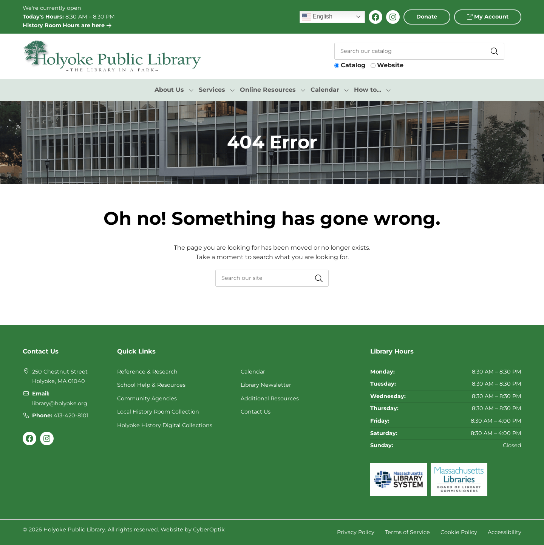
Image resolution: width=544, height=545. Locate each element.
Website (390, 65)
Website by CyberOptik (193, 529)
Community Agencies (147, 398)
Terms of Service (407, 532)
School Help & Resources (151, 384)
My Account (487, 16)
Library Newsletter (266, 384)
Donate (426, 16)
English (317, 17)
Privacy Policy (355, 532)
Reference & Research (147, 371)
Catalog (353, 65)
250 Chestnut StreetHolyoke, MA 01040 (60, 376)
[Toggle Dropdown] (191, 90)
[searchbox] (272, 278)
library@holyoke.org (59, 403)
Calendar (253, 371)
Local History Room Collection (158, 411)
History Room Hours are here (67, 25)
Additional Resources (270, 398)
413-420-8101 (71, 415)
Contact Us (255, 411)
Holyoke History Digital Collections (164, 425)
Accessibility (504, 532)
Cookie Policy (458, 532)
